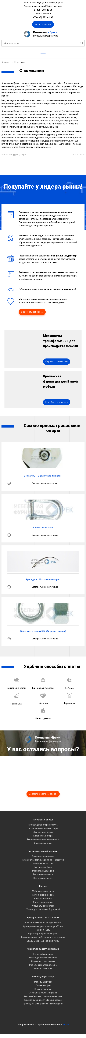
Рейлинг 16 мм (43, 934)
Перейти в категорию (56, 363)
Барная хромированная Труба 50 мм (43, 927)
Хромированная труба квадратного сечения (43, 941)
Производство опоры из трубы (43, 829)
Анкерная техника (43, 902)
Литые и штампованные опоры (43, 832)
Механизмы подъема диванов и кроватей (43, 864)
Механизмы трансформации (43, 855)
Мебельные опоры (43, 823)
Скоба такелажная (43, 531)
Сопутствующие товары (43, 980)
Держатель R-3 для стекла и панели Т (43, 480)
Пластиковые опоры (43, 840)
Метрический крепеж (43, 899)
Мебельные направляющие (43, 969)
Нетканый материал (43, 958)
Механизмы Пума (43, 871)
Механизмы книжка (43, 878)
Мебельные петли (43, 972)
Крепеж (43, 890)
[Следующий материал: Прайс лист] (79, 154)
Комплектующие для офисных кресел (43, 1004)
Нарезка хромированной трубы (43, 937)
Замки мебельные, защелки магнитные (43, 1000)
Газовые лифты (43, 989)
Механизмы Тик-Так (43, 867)
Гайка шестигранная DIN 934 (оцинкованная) (43, 635)
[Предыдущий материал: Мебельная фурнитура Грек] (13, 154)
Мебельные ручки (43, 986)
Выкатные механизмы (43, 860)
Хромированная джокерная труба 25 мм (43, 930)
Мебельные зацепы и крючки (43, 997)
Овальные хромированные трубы (43, 945)
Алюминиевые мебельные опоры (43, 843)
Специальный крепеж (43, 910)
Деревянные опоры (43, 836)
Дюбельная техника (43, 906)
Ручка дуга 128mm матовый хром (43, 583)
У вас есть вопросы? (32, 312)
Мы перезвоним (43, 24)
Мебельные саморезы (43, 895)
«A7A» (66, 1028)
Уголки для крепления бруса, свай (43, 913)
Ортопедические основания (43, 962)
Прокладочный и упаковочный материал (43, 1008)
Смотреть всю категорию (45, 487)
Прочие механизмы (43, 882)
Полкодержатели (43, 993)
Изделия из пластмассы (43, 965)
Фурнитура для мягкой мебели (43, 953)
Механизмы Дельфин (43, 875)
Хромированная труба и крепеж (43, 921)
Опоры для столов (43, 847)
